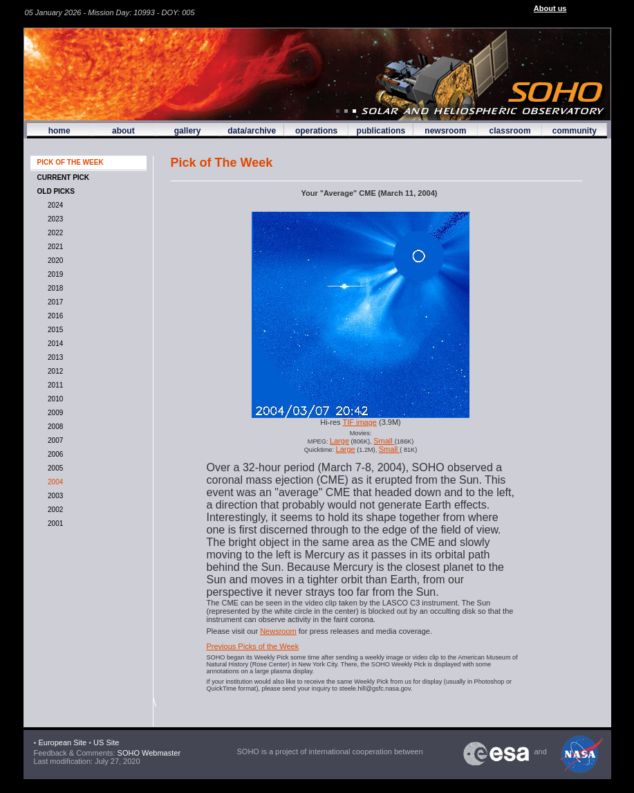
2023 (54, 219)
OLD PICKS (56, 191)
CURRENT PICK (63, 177)
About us (550, 8)
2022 (54, 233)
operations (316, 131)
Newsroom (278, 631)
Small (384, 441)
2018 (54, 288)
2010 (54, 399)
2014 (54, 343)
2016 (54, 316)
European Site (62, 742)
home (59, 131)
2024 (54, 205)
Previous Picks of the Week (253, 646)
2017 (54, 302)
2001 (54, 523)
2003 (54, 496)
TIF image (359, 422)
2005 (54, 468)
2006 (54, 454)
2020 (54, 260)
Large (339, 441)
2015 (54, 330)
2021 (54, 246)
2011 (54, 385)
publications (381, 131)
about (123, 131)
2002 (54, 509)
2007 (54, 440)
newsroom (445, 131)
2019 (54, 274)
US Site (106, 742)
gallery (187, 131)
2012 (54, 371)
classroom (510, 131)
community (574, 131)
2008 (54, 426)
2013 (54, 357)
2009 (54, 413)
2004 (54, 482)
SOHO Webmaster (148, 753)
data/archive (251, 131)
